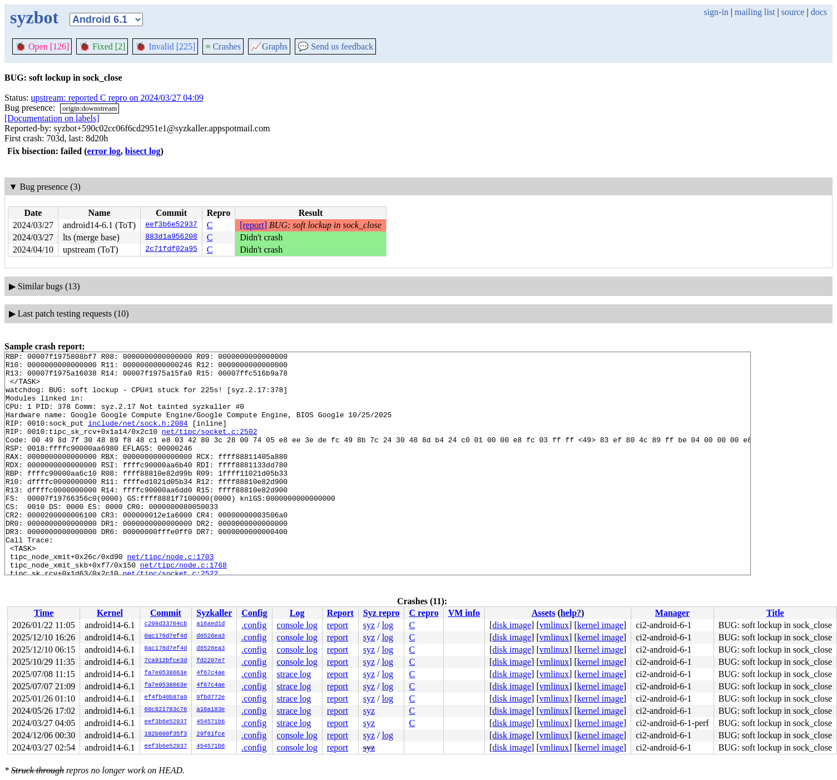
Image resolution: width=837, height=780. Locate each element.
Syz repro (381, 613)
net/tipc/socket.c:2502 (209, 448)
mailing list (755, 12)
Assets (544, 613)
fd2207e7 (210, 661)
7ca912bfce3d (166, 661)
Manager (672, 613)
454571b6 (210, 722)
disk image (511, 625)
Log (297, 613)
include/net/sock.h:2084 (137, 438)
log (387, 625)
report (337, 625)
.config (253, 625)
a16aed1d (210, 624)
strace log (294, 674)
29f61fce (210, 734)
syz (369, 625)
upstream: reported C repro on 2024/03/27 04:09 (117, 97)
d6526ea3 (210, 636)
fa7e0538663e (166, 673)
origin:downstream (89, 108)
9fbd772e (210, 698)
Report (340, 613)
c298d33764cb (166, 624)
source (793, 12)
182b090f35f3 (166, 734)
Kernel (110, 613)
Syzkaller (214, 613)
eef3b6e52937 (171, 225)
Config (254, 613)
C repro (423, 613)
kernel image (600, 625)
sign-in (716, 12)
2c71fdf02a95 (171, 250)
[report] (253, 225)
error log (104, 151)
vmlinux (554, 625)
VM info (464, 613)
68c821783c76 (166, 710)
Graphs (269, 46)
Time (43, 613)
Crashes (223, 46)
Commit (165, 613)
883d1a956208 (171, 238)
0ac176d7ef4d (166, 636)
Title (775, 613)
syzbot (34, 17)
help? (571, 613)
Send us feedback (335, 46)
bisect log (143, 151)
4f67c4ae (210, 673)
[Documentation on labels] (52, 118)
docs (819, 12)
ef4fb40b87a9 (166, 698)
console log (297, 625)
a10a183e (210, 710)
